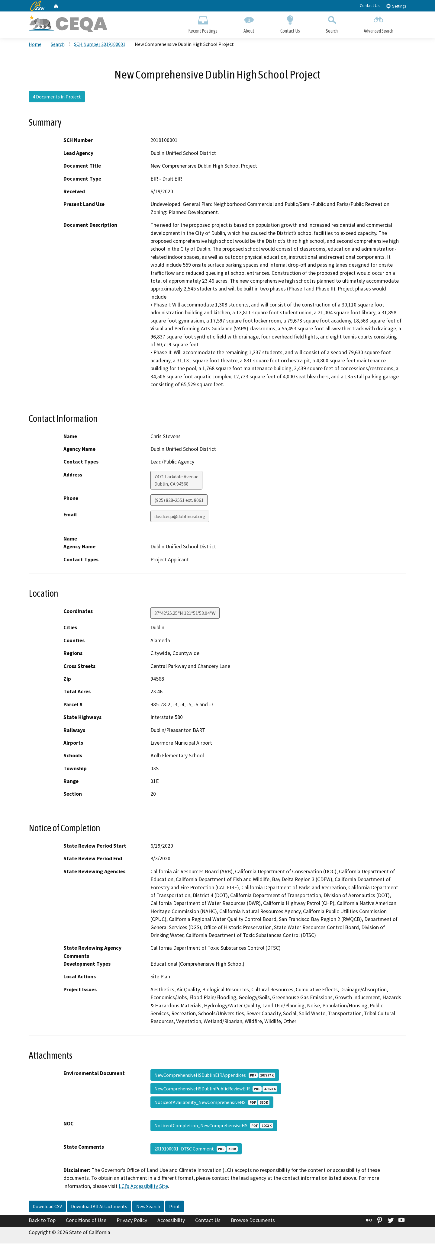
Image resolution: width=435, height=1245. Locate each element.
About (249, 23)
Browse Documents (253, 1221)
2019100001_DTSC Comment (196, 1150)
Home (35, 46)
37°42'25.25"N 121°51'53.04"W (185, 614)
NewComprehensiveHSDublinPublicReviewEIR (215, 1090)
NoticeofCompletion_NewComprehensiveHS (213, 1127)
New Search (148, 1208)
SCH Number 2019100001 (99, 46)
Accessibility (171, 1221)
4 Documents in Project (57, 98)
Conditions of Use (86, 1221)
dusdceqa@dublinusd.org (179, 518)
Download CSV (47, 1208)
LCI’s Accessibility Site (143, 1187)
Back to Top (42, 1221)
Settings (396, 6)
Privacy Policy (132, 1221)
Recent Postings (203, 23)
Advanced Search (378, 23)
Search (331, 23)
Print (174, 1208)
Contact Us (370, 5)
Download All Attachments (99, 1208)
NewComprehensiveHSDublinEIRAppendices (214, 1076)
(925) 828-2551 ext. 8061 (179, 502)
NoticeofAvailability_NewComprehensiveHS (211, 1104)
